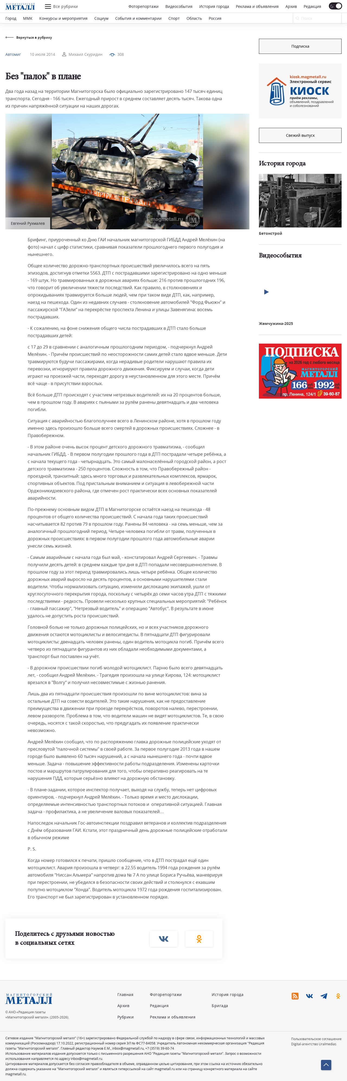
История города (214, 6)
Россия (215, 18)
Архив (291, 6)
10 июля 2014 (42, 54)
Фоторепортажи (143, 6)
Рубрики (125, 1017)
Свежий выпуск (300, 135)
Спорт (174, 18)
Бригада (220, 1005)
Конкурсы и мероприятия (63, 18)
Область (194, 18)
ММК (28, 18)
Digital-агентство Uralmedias (313, 1044)
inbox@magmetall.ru (128, 1048)
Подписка (300, 46)
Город (10, 18)
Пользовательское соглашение (316, 1039)
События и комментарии (138, 18)
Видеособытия (178, 6)
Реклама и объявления (257, 6)
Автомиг (13, 54)
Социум (101, 18)
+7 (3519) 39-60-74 (159, 1048)
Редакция (312, 6)
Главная (125, 994)
